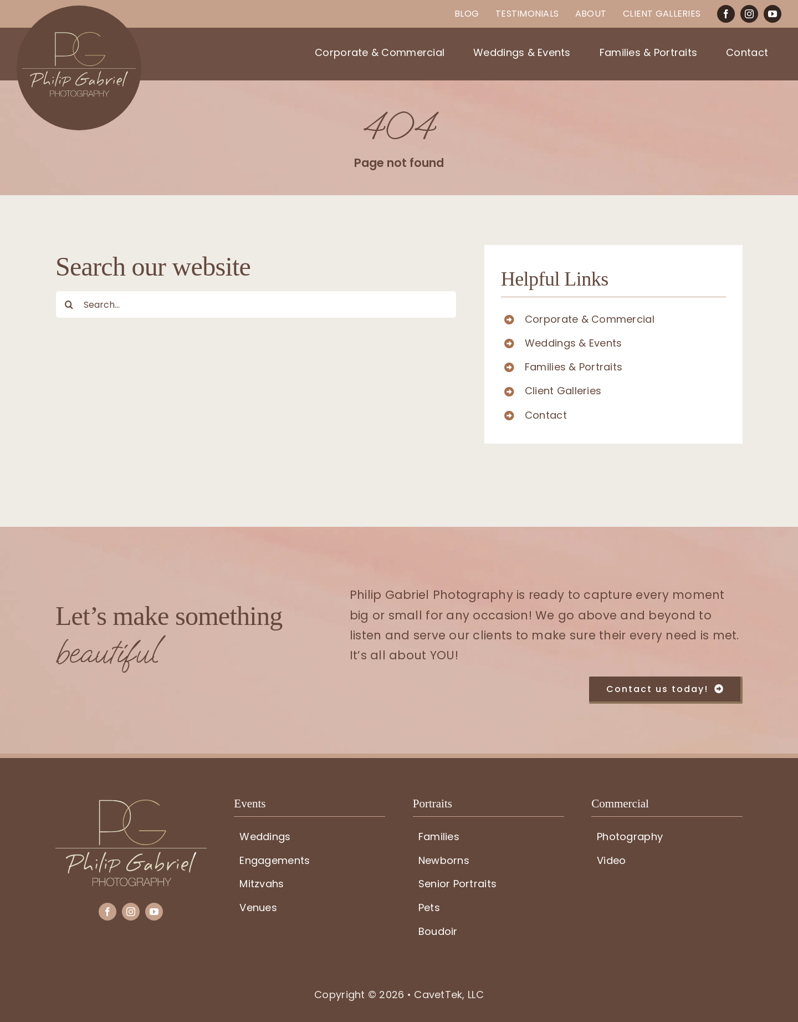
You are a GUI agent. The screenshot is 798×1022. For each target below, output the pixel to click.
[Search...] (256, 304)
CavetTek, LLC (449, 994)
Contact (546, 415)
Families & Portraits (573, 367)
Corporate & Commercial (589, 319)
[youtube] (772, 14)
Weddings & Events (573, 343)
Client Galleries (563, 391)
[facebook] (726, 14)
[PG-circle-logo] (79, 10)
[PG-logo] (131, 804)
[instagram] (749, 14)
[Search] (69, 304)
